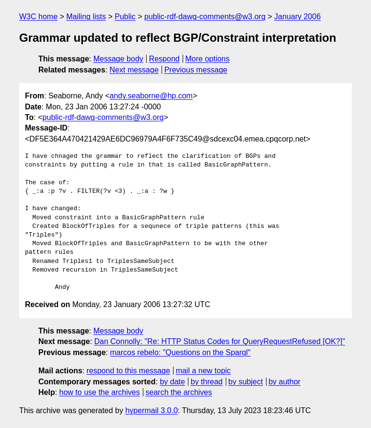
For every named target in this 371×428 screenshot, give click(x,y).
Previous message (196, 70)
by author (284, 382)
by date (172, 382)
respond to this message (128, 371)
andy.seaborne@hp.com (151, 96)
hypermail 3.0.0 (151, 410)
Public (125, 16)
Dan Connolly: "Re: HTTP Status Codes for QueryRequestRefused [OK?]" (219, 341)
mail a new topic (203, 371)
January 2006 (297, 16)
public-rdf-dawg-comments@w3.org (205, 16)
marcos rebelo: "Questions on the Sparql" (180, 352)
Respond (164, 59)
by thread (207, 382)
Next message (134, 70)
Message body (118, 59)
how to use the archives (99, 392)
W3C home (38, 16)
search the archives (179, 392)
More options (208, 59)
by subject (245, 382)
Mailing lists (86, 16)
